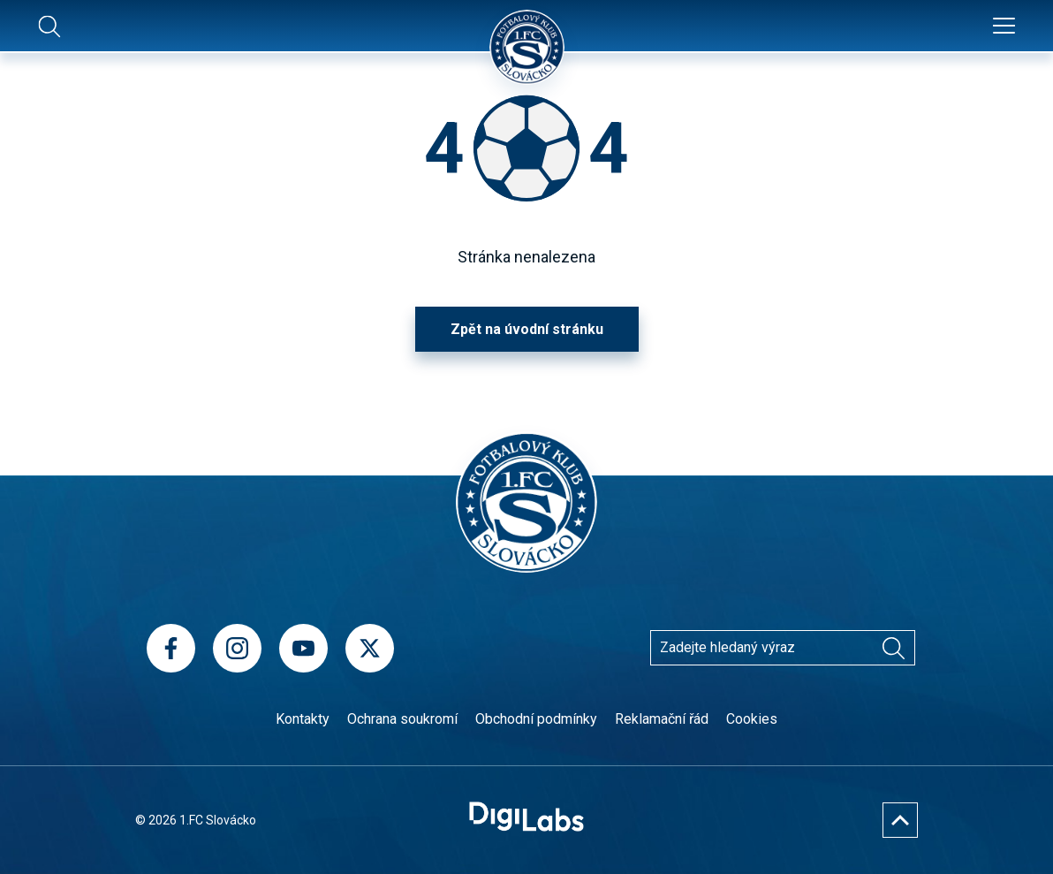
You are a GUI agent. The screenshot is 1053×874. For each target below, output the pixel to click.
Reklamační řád (661, 719)
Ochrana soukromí (402, 719)
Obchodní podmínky (536, 719)
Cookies (751, 719)
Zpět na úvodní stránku (527, 329)
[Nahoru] (900, 820)
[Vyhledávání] (893, 647)
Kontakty (303, 719)
